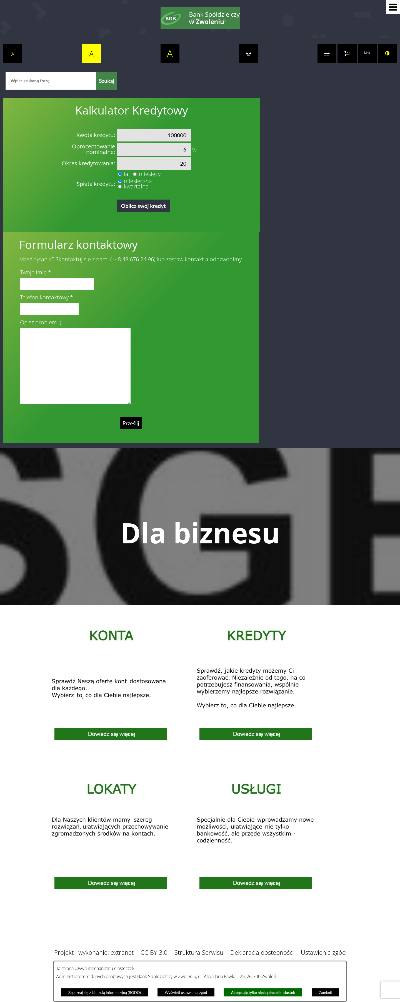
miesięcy (150, 174)
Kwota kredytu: (95, 135)
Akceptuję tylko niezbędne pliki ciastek (263, 992)
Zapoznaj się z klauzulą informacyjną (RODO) (104, 992)
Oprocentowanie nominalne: (93, 149)
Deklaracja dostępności (262, 952)
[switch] (248, 53)
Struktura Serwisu (198, 952)
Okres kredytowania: (88, 163)
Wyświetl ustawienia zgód (186, 992)
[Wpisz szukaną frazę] (51, 81)
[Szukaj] (106, 81)
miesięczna (138, 181)
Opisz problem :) (40, 322)
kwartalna (136, 186)
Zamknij (325, 992)
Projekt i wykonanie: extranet (94, 952)
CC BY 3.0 (154, 952)
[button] (393, 7)
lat (127, 174)
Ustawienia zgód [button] (323, 952)
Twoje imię (33, 272)
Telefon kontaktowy (44, 297)
